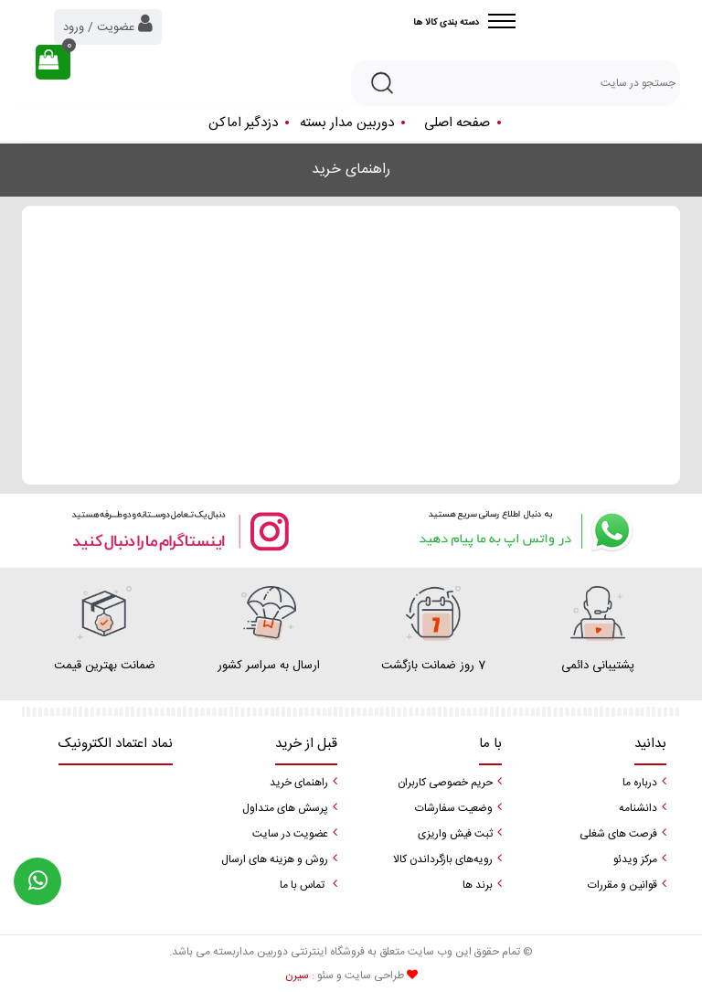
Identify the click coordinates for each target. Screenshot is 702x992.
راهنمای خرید (299, 782)
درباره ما (639, 782)
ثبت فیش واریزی (455, 834)
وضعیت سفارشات (454, 808)
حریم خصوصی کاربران (445, 782)
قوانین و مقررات (622, 885)
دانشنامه (638, 808)
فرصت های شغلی (618, 834)
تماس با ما (302, 885)
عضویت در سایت (290, 834)
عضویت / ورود (108, 25)
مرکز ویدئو (635, 859)
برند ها (478, 885)
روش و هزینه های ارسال (274, 859)
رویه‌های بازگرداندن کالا (443, 859)
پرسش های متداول (285, 808)
